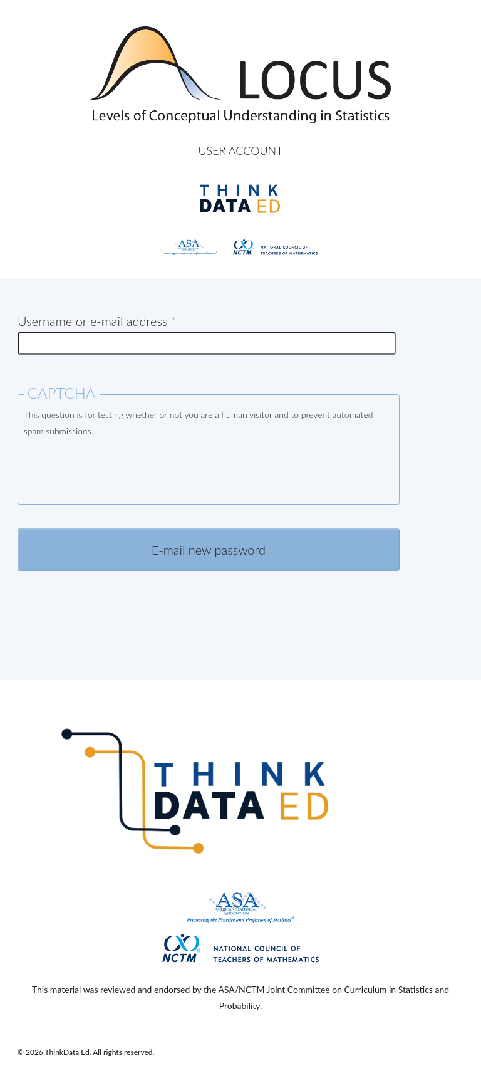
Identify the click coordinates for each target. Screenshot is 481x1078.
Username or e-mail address (97, 320)
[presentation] (119, 472)
